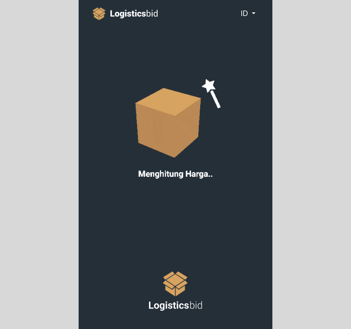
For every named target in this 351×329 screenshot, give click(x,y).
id (245, 13)
